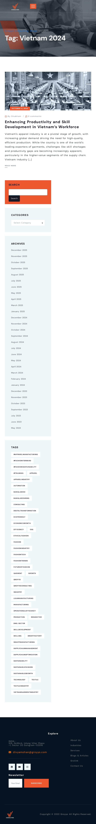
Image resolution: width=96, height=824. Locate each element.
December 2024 (19, 317)
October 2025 (18, 262)
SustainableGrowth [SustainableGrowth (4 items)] (23, 673)
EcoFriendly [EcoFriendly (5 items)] (19, 517)
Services (75, 750)
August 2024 (17, 342)
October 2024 (18, 330)
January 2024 (18, 385)
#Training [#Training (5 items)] (18, 473)
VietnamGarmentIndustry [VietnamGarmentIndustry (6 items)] (26, 692)
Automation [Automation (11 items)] (19, 486)
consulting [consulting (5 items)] (19, 504)
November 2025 (19, 256)
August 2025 (17, 274)
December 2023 (19, 391)
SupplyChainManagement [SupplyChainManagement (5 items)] (26, 648)
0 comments (35, 116)
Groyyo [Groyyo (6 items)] (17, 580)
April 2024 (16, 366)
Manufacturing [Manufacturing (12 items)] (21, 605)
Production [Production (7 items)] (19, 617)
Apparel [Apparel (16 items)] (33, 473)
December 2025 (19, 250)
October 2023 (18, 403)
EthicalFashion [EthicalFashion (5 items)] (21, 536)
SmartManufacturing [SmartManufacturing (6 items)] (24, 642)
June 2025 (16, 287)
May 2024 (16, 360)
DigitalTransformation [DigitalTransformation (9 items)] (25, 511)
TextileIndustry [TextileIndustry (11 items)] (21, 686)
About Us (75, 740)
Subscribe (36, 783)
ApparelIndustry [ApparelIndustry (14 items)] (22, 479)
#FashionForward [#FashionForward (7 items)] (22, 461)
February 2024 (18, 379)
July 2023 (16, 415)
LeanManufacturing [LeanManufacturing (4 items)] (23, 598)
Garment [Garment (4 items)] (18, 573)
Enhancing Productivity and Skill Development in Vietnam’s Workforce (42, 124)
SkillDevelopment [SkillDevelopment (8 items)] (22, 630)
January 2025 (18, 311)
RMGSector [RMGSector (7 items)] (36, 617)
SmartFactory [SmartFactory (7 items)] (35, 636)
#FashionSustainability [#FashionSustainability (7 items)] (25, 467)
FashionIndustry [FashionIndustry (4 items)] (22, 548)
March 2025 (17, 305)
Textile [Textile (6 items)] (35, 680)
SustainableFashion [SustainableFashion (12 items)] (23, 667)
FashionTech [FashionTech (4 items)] (20, 555)
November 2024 (19, 323)
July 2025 (16, 280)
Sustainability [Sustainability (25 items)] (21, 661)
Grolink (74, 760)
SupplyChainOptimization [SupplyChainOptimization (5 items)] (26, 655)
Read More (10, 166)
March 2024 (17, 372)
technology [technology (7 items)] (19, 680)
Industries (75, 745)
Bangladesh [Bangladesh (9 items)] (19, 492)
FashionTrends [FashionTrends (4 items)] (21, 561)
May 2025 (16, 293)
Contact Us (76, 766)
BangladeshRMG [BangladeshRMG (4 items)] (21, 498)
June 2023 (16, 422)
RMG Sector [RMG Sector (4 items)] (19, 623)
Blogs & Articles (79, 755)
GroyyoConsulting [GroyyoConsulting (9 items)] (23, 586)
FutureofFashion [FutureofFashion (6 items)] (22, 567)
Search (14, 184)
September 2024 (19, 336)
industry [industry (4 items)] (18, 592)
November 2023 (19, 397)
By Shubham (14, 116)
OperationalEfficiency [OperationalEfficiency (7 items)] (25, 611)
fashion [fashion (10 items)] (17, 542)
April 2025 (16, 299)
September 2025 (19, 268)
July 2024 (16, 348)
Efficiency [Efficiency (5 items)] (19, 530)
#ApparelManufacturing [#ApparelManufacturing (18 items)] (26, 454)
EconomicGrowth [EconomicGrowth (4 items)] (22, 523)
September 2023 (19, 409)
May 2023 (16, 428)
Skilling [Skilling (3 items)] (18, 636)
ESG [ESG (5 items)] (31, 530)
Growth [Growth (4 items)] (32, 573)
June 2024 (16, 354)
